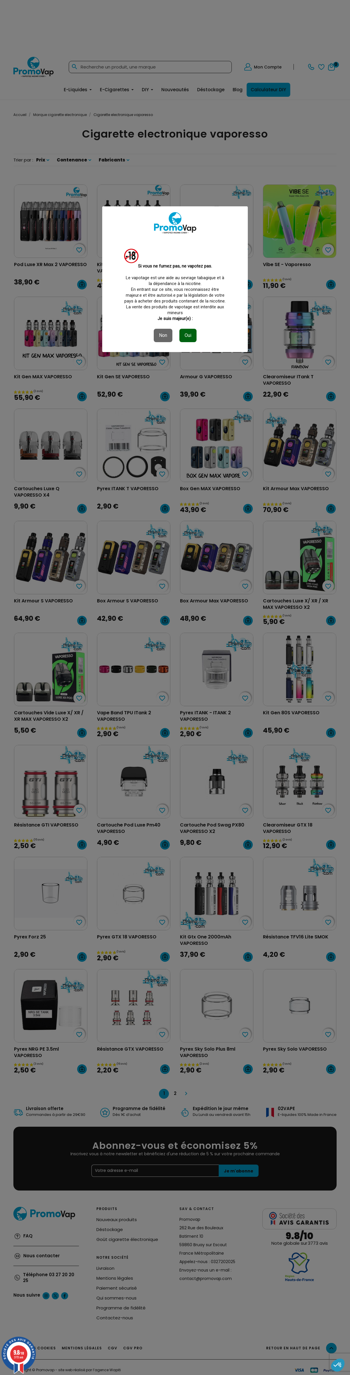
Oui (188, 335)
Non (163, 335)
